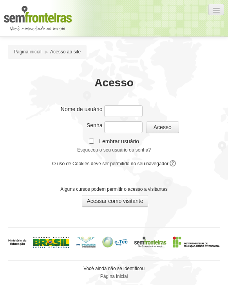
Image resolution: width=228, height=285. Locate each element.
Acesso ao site (65, 52)
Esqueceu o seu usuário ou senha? (114, 150)
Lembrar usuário (119, 141)
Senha (94, 125)
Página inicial (28, 52)
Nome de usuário (82, 109)
